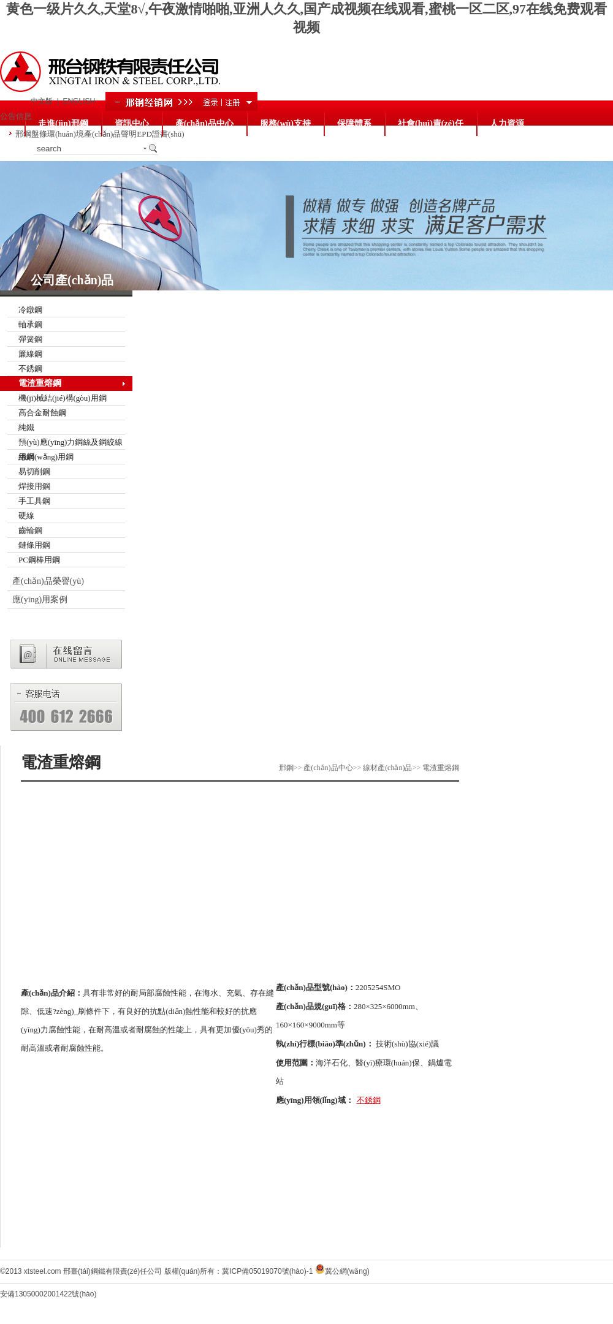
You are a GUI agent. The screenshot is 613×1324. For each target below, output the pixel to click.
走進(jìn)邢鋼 (63, 123)
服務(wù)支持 (285, 123)
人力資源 (507, 123)
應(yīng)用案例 (39, 599)
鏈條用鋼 (34, 545)
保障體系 (354, 123)
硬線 (26, 515)
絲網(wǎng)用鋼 (46, 456)
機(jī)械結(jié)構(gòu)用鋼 (62, 398)
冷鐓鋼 (30, 309)
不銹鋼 (30, 368)
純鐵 (26, 427)
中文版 (42, 101)
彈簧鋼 (30, 339)
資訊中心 (132, 123)
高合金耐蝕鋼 (42, 412)
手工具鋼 (34, 500)
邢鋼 (286, 767)
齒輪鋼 (30, 530)
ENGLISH (79, 101)
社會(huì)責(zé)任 (430, 123)
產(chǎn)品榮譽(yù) (48, 581)
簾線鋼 (30, 353)
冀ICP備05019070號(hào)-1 (267, 1271)
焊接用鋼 (34, 486)
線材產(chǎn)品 (387, 767)
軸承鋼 (30, 324)
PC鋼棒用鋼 (39, 559)
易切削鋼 (34, 471)
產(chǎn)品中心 (204, 123)
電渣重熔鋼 (39, 383)
